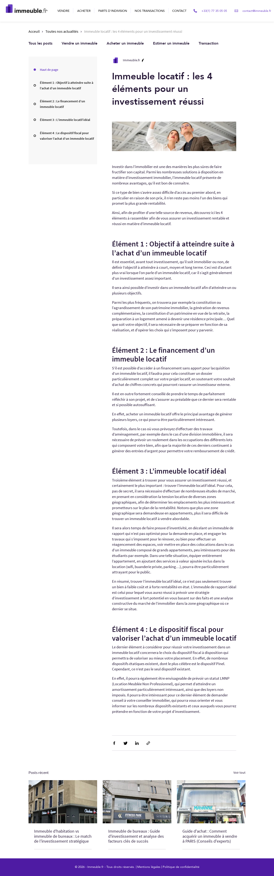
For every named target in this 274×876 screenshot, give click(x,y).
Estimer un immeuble (171, 43)
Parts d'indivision (112, 11)
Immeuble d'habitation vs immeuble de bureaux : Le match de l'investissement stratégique (63, 836)
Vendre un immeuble (79, 43)
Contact (179, 11)
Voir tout (239, 772)
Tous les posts (40, 43)
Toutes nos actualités (61, 31)
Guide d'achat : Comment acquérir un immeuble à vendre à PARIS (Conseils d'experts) (209, 836)
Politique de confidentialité (181, 867)
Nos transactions (150, 11)
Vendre (63, 11)
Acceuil (34, 31)
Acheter (84, 11)
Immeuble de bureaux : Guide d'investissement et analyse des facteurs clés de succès (136, 836)
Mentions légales (148, 867)
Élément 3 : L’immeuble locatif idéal (65, 120)
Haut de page (49, 70)
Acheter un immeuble (125, 43)
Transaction (208, 43)
